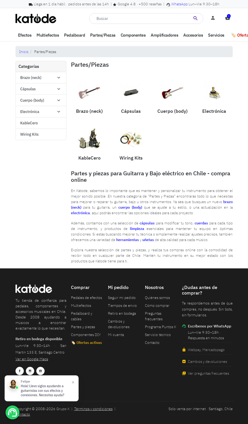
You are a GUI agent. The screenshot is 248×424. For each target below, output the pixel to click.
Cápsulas (28, 89)
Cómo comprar (157, 305)
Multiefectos (81, 305)
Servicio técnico (158, 334)
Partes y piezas (83, 326)
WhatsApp (179, 4)
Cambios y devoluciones (207, 361)
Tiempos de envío (122, 305)
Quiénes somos (157, 297)
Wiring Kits (29, 134)
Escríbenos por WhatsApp (206, 326)
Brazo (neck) (31, 77)
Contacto (152, 342)
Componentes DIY (86, 334)
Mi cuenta (116, 334)
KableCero (29, 123)
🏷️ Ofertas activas (86, 342)
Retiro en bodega (122, 313)
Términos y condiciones (93, 408)
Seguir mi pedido (122, 297)
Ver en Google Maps (31, 359)
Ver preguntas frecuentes (208, 373)
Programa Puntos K (160, 326)
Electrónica (29, 111)
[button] (228, 18)
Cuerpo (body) (32, 100)
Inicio (23, 51)
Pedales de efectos (86, 297)
